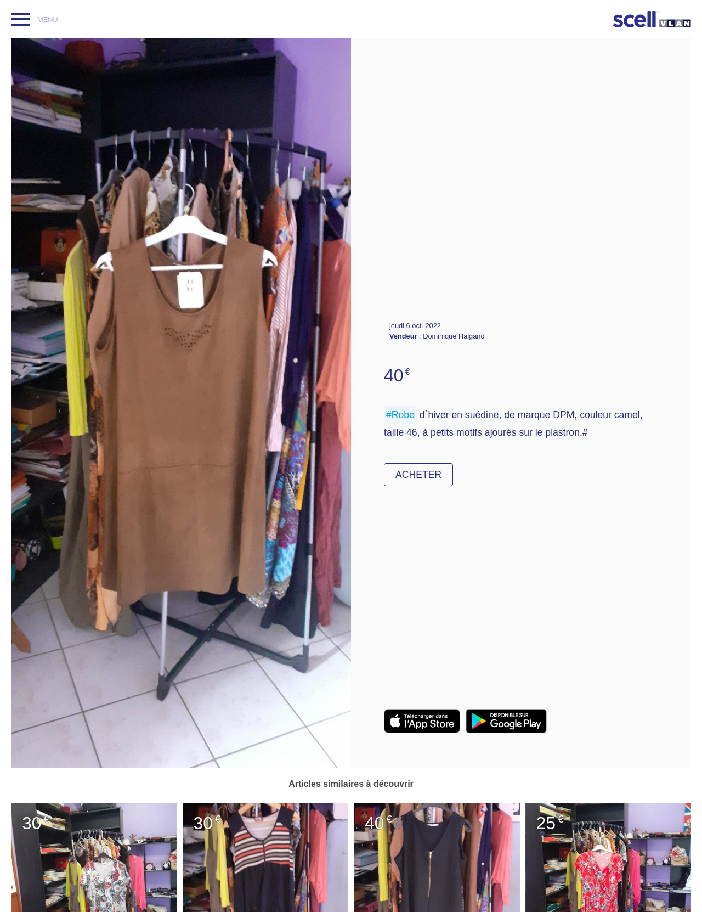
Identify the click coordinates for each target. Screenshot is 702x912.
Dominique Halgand (453, 336)
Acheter (418, 474)
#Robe (400, 414)
